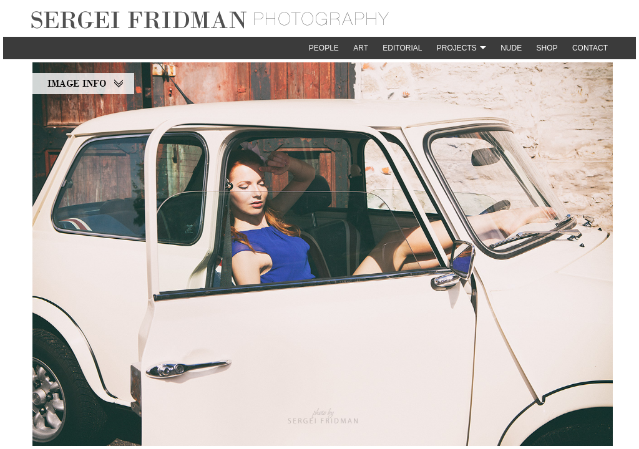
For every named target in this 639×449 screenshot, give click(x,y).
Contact (590, 48)
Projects (457, 48)
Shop (547, 48)
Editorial (402, 48)
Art (360, 48)
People (324, 48)
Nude (511, 48)
